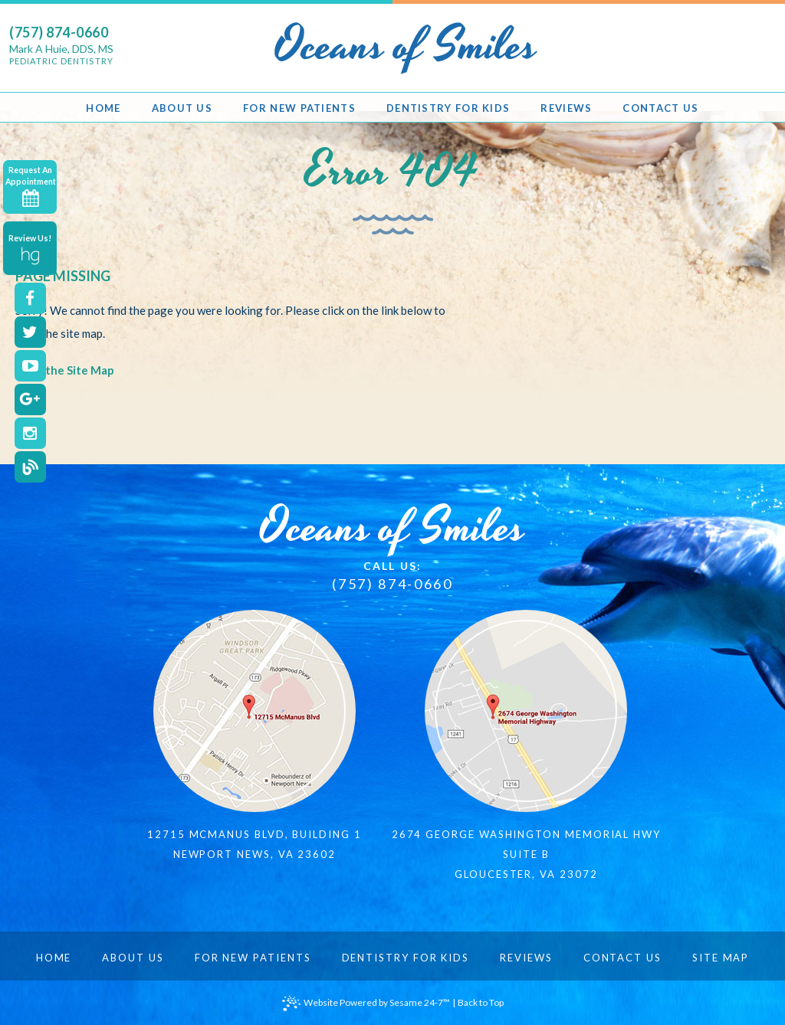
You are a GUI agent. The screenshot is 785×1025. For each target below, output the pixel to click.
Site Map (720, 957)
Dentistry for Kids (406, 957)
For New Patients (253, 957)
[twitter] (30, 332)
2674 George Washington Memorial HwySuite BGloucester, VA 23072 (526, 854)
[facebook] (30, 298)
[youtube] (30, 366)
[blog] (30, 467)
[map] (254, 711)
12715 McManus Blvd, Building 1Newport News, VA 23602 (254, 844)
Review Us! (29, 249)
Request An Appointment (30, 186)
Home (54, 957)
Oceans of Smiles (392, 528)
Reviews (526, 957)
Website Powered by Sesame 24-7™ (366, 1003)
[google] (30, 399)
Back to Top (481, 1002)
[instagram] (30, 433)
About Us (132, 957)
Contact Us (622, 957)
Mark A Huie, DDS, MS (61, 54)
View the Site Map (64, 370)
